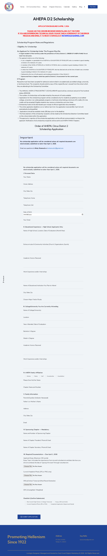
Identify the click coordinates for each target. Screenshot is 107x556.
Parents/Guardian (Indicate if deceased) (35, 398)
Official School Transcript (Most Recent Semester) (39, 481)
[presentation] (36, 510)
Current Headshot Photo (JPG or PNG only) (37, 472)
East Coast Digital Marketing (68, 553)
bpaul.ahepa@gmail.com (87, 540)
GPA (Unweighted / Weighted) (33, 490)
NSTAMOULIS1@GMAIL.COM (73, 36)
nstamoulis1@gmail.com (55, 148)
